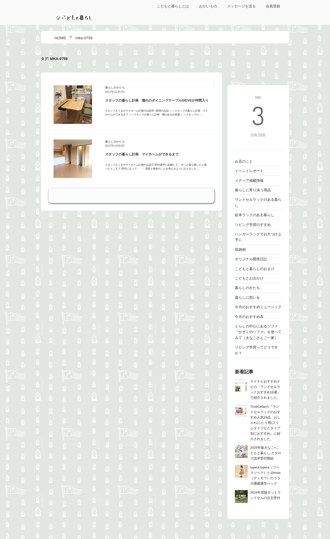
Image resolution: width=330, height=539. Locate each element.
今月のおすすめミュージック (258, 307)
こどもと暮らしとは (173, 6)
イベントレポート (249, 171)
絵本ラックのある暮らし (254, 215)
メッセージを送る (241, 6)
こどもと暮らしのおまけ (254, 269)
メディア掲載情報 (249, 180)
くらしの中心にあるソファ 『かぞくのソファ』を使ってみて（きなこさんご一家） (258, 332)
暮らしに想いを (247, 297)
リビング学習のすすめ (253, 225)
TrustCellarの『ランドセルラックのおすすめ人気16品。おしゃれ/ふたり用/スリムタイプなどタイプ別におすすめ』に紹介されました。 (265, 423)
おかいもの (208, 6)
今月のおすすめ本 (249, 317)
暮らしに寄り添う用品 (253, 190)
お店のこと (244, 161)
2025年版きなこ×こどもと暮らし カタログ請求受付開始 (265, 453)
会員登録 (273, 6)
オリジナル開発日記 (251, 259)
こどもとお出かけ (249, 278)
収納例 (240, 249)
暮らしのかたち (115, 87)
